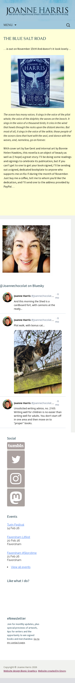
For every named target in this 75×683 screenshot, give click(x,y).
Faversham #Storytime (22, 553)
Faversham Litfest (18, 537)
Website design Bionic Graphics (20, 670)
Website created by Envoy (52, 670)
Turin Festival (15, 524)
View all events (20, 567)
